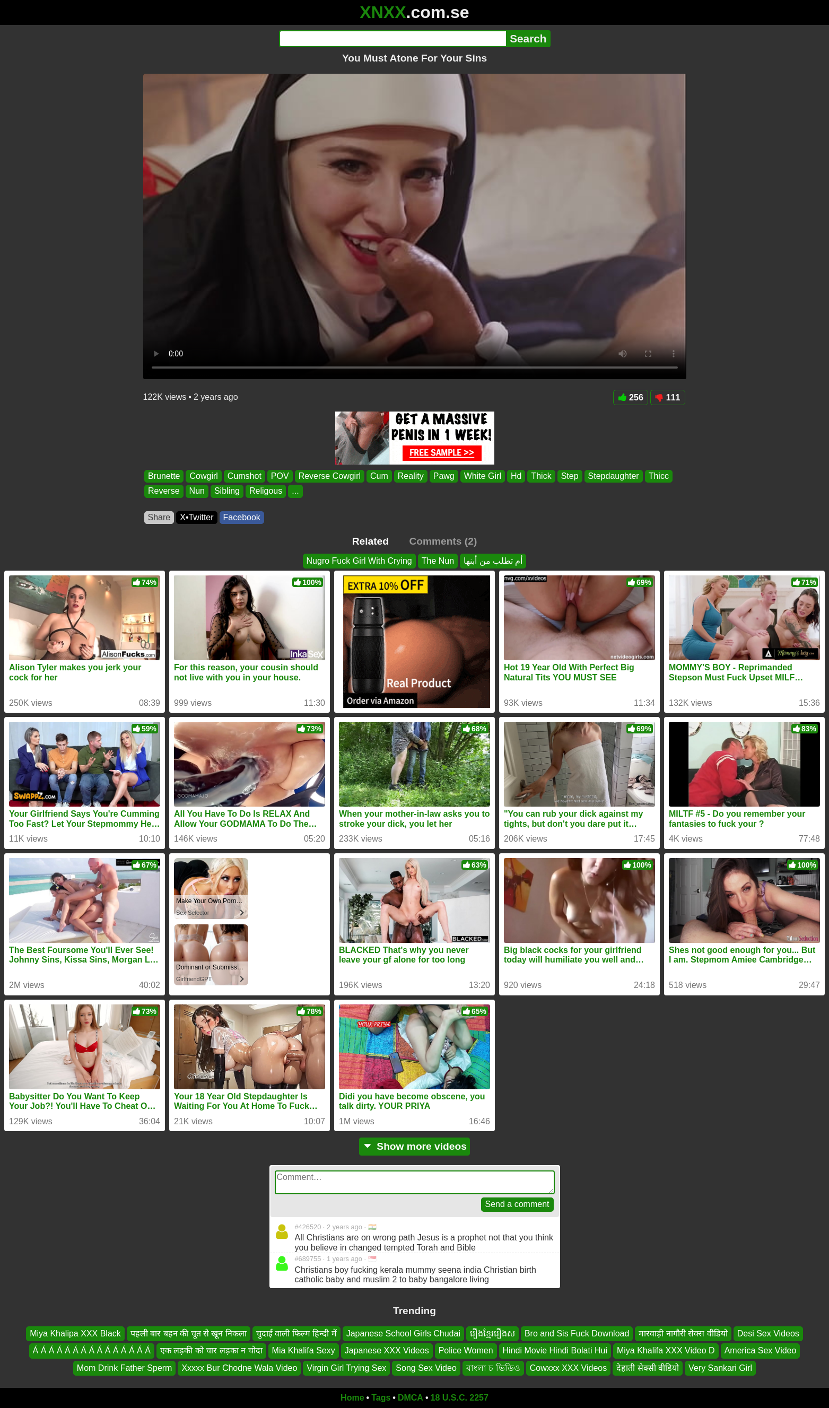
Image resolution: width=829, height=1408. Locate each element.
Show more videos (414, 1146)
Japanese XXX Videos (387, 1350)
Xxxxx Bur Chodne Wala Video (239, 1367)
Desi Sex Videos (768, 1333)
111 (667, 397)
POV (279, 475)
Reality (410, 475)
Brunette (164, 475)
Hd (515, 475)
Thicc (658, 475)
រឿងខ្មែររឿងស (492, 1333)
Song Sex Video (426, 1367)
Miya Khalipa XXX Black (75, 1333)
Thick (541, 475)
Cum (379, 475)
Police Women (466, 1350)
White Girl (482, 475)
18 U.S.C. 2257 (459, 1397)
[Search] (393, 38)
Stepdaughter (613, 475)
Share (159, 517)
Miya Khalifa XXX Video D (666, 1350)
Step (569, 475)
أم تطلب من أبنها (493, 560)
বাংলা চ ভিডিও (493, 1367)
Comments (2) (443, 541)
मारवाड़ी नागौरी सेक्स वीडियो (683, 1333)
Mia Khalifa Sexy (303, 1350)
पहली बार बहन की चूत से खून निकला (188, 1333)
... (295, 491)
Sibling (226, 491)
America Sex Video (761, 1350)
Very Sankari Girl (720, 1367)
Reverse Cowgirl (329, 475)
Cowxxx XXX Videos (568, 1367)
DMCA (410, 1397)
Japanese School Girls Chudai (403, 1333)
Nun (196, 491)
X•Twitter (196, 517)
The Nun (438, 560)
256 (630, 397)
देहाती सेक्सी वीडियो (647, 1367)
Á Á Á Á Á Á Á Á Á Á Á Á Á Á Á (92, 1350)
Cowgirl (203, 475)
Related (370, 541)
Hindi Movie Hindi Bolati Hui (555, 1350)
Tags (380, 1397)
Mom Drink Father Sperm (124, 1367)
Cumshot (244, 475)
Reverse (164, 491)
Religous (265, 491)
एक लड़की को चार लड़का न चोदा (211, 1350)
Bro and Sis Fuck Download (577, 1333)
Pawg (443, 475)
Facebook (241, 517)
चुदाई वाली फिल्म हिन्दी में (296, 1333)
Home (352, 1397)
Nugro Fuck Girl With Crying (359, 560)
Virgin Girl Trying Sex (346, 1367)
